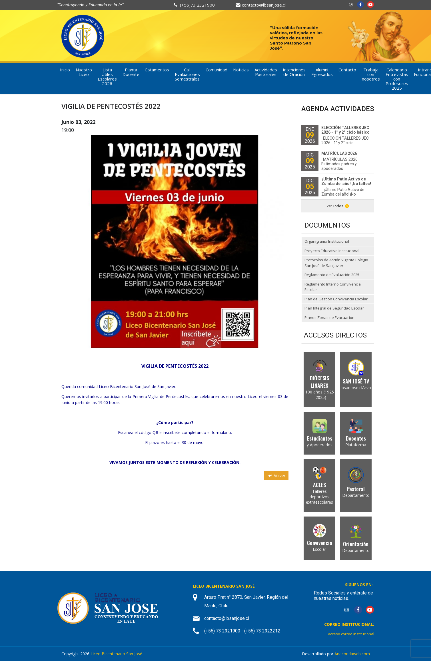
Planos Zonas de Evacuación (329, 317)
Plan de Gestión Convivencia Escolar (336, 299)
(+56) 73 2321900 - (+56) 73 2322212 (242, 631)
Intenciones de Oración (294, 72)
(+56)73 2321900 (197, 5)
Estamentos (157, 70)
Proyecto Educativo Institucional (331, 250)
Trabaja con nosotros (371, 74)
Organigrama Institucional (326, 241)
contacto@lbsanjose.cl (264, 5)
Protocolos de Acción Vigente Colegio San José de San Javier (336, 262)
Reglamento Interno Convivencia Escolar (332, 287)
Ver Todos (337, 206)
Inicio (65, 70)
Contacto (347, 70)
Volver (276, 475)
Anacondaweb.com (352, 653)
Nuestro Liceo (84, 72)
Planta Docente (131, 72)
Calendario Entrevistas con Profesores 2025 (397, 79)
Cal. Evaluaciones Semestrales (187, 74)
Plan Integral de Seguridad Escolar (334, 308)
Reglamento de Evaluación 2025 (331, 274)
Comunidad (216, 70)
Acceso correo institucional (351, 633)
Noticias (241, 70)
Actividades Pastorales (265, 72)
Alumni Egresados (322, 72)
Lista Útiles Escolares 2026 (107, 76)
